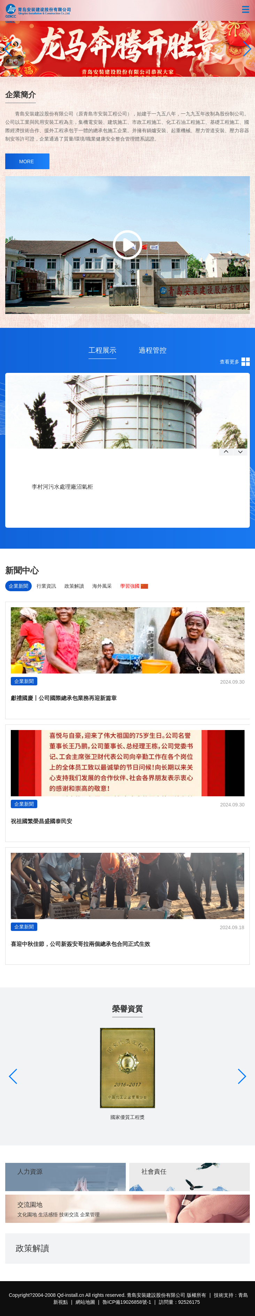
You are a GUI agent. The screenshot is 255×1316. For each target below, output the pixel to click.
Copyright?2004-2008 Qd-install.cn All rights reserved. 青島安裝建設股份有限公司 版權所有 (107, 1295)
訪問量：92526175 (179, 1302)
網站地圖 (85, 1302)
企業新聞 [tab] (18, 586)
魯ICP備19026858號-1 (126, 1302)
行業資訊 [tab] (46, 586)
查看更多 (229, 361)
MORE (26, 161)
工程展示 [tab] (102, 350)
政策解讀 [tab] (74, 586)
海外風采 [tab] (102, 586)
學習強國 (134, 586)
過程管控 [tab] (153, 350)
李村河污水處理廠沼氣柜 (62, 487)
